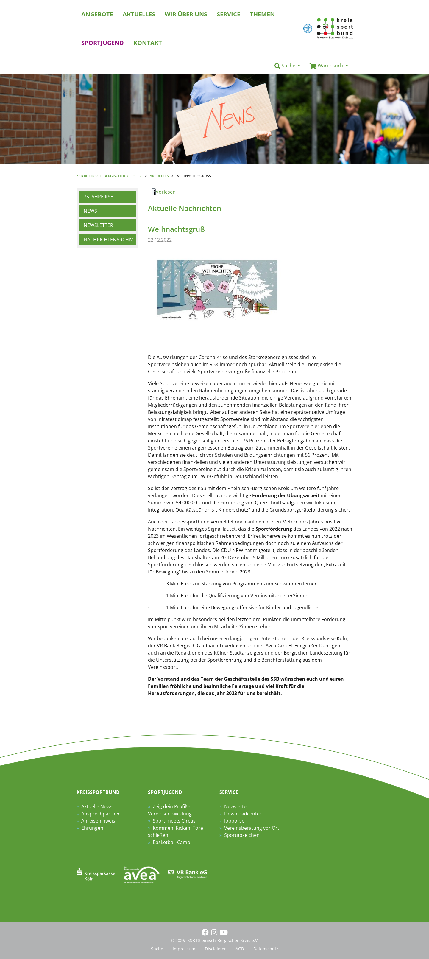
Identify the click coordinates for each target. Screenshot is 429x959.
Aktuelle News (97, 806)
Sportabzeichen (242, 835)
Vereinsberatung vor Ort (251, 828)
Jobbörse (234, 820)
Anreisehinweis (98, 820)
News (90, 211)
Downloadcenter (243, 813)
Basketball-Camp (171, 842)
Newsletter (98, 225)
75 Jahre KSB (98, 196)
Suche (157, 949)
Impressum (184, 949)
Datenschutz (265, 949)
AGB (239, 949)
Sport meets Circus (174, 820)
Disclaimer (215, 949)
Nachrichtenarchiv (108, 239)
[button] (287, 65)
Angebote (97, 14)
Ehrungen (92, 828)
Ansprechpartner (100, 813)
